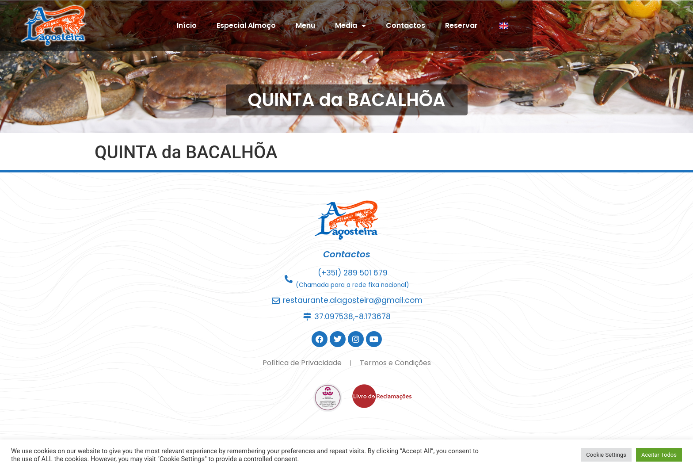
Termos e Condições (395, 363)
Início (267, 25)
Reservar (541, 25)
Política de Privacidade (302, 363)
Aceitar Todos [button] (659, 454)
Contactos (486, 25)
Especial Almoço (326, 25)
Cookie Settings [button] (606, 454)
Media (430, 26)
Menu (386, 25)
